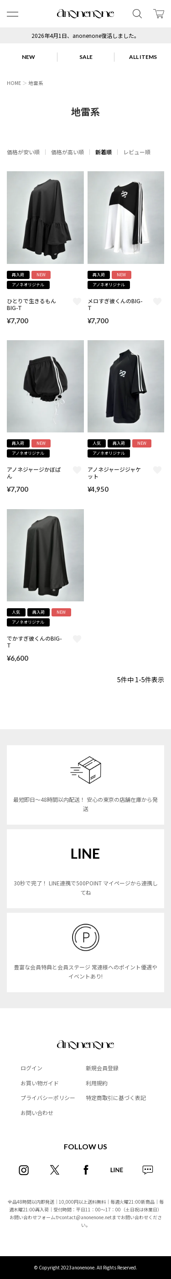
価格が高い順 (67, 152)
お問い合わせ (37, 1112)
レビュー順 (136, 152)
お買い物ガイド (40, 1083)
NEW (28, 56)
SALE (86, 56)
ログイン (31, 1068)
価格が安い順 (23, 152)
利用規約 (97, 1083)
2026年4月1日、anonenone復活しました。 (85, 35)
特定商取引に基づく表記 (116, 1097)
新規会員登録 (102, 1068)
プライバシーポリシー (48, 1097)
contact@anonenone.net (86, 1217)
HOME (14, 82)
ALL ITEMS (143, 56)
